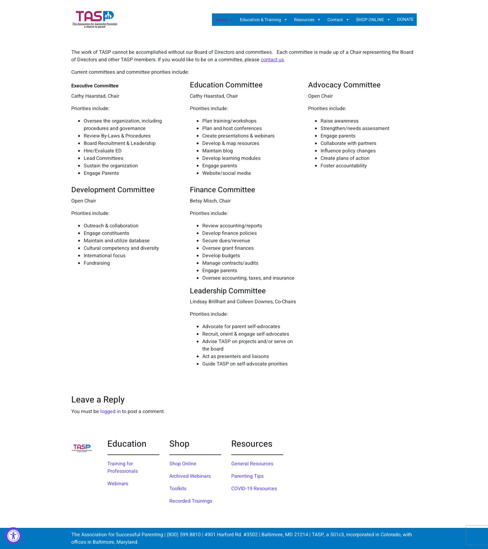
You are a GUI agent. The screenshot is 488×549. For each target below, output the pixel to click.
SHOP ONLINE (373, 19)
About (224, 19)
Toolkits (177, 488)
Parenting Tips (247, 476)
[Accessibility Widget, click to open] (13, 535)
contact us (272, 59)
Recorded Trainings (190, 501)
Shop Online (182, 464)
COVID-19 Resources (254, 488)
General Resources (252, 464)
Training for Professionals (122, 467)
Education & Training (264, 19)
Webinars (117, 483)
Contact (338, 19)
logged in (110, 411)
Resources (307, 19)
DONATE (405, 19)
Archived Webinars (190, 476)
